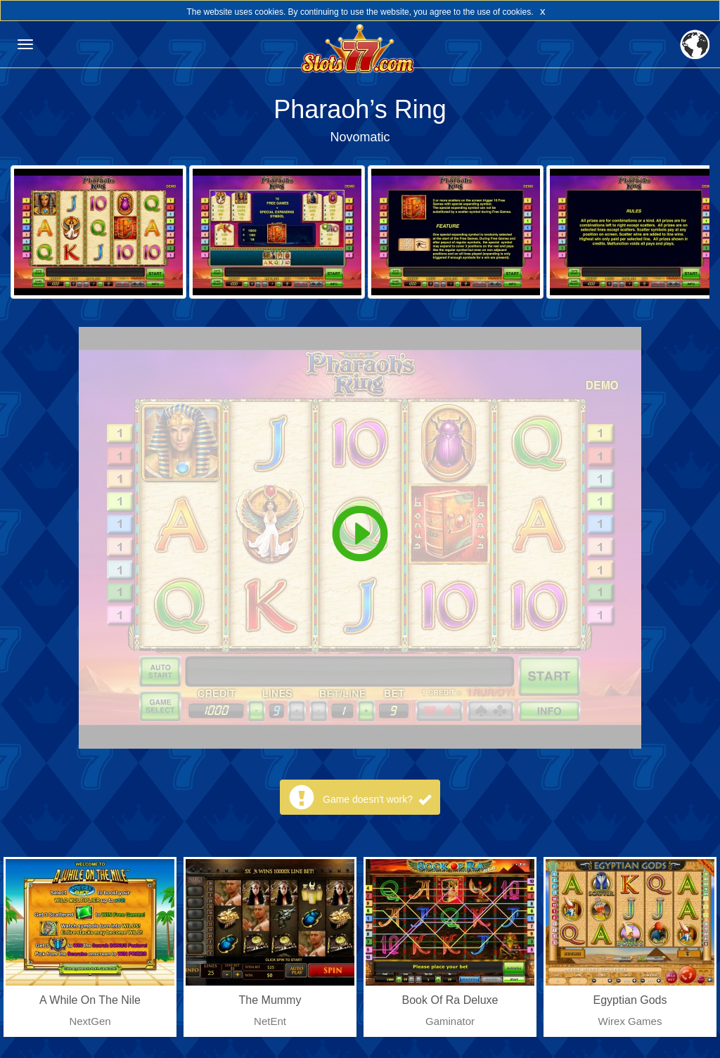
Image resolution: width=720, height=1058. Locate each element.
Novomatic (360, 137)
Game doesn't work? (377, 799)
